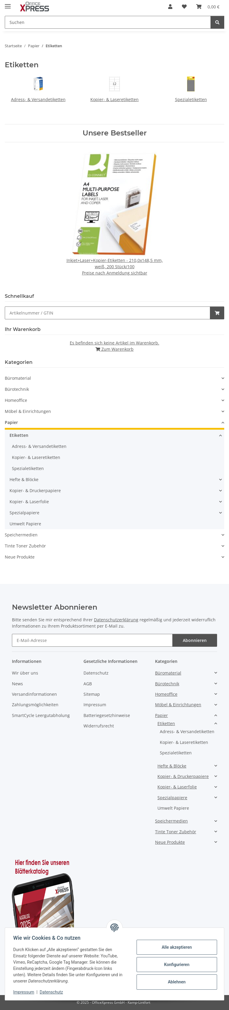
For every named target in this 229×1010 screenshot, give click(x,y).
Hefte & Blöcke (24, 479)
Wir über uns (25, 673)
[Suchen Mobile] (108, 22)
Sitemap (91, 694)
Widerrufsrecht (98, 726)
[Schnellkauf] (107, 312)
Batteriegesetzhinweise (106, 715)
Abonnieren (195, 640)
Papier (11, 422)
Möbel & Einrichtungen (28, 411)
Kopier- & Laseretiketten (114, 99)
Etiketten (19, 435)
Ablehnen (175, 982)
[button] (170, 7)
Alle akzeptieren (175, 947)
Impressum (25, 992)
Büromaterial (18, 378)
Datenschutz (52, 992)
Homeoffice (16, 400)
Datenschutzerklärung (116, 620)
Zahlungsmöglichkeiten (35, 704)
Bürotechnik (17, 389)
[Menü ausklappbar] (8, 3)
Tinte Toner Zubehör (25, 546)
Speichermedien (21, 535)
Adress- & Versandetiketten (38, 99)
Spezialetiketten (191, 99)
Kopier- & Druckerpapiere (35, 490)
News (17, 683)
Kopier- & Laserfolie (29, 501)
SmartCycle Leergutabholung (41, 715)
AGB (87, 683)
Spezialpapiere (24, 512)
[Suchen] (217, 22)
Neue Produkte (20, 557)
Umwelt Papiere (25, 524)
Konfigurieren (175, 964)
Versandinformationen (34, 694)
